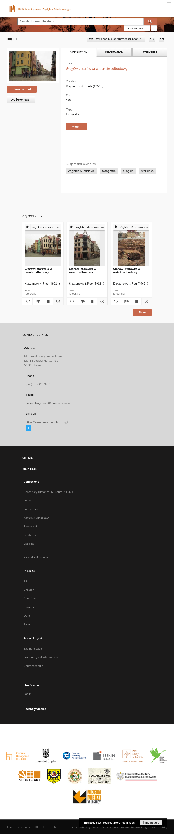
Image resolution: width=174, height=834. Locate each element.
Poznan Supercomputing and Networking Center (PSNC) (129, 827)
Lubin (27, 500)
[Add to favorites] (152, 39)
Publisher (30, 607)
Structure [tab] (150, 52)
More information (124, 822)
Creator (29, 590)
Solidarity (30, 535)
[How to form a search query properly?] (154, 28)
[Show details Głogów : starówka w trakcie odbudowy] (58, 301)
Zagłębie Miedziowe (81, 171)
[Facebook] (28, 428)
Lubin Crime (31, 509)
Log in (27, 694)
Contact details (33, 666)
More (142, 312)
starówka (147, 171)
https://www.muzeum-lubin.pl (47, 422)
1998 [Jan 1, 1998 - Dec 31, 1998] (69, 100)
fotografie (109, 171)
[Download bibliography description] (38, 301)
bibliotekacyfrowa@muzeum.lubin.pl (49, 403)
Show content (22, 89)
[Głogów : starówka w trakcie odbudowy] (32, 66)
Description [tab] (78, 52)
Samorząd (30, 526)
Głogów (128, 171)
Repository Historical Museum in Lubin (48, 492)
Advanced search (137, 28)
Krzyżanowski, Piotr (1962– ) (84, 86)
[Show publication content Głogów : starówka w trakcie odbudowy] (48, 301)
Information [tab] (114, 52)
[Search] (150, 21)
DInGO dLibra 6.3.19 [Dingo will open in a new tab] (49, 827)
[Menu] (169, 3)
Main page (29, 469)
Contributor (31, 598)
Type (27, 624)
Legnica (29, 544)
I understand (151, 822)
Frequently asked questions (41, 657)
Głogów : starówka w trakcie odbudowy (38, 270)
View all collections (36, 557)
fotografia (72, 114)
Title (26, 581)
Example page (33, 648)
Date (27, 615)
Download (19, 99)
